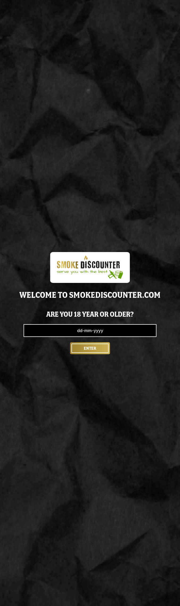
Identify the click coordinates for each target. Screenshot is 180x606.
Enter (90, 348)
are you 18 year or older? (90, 314)
